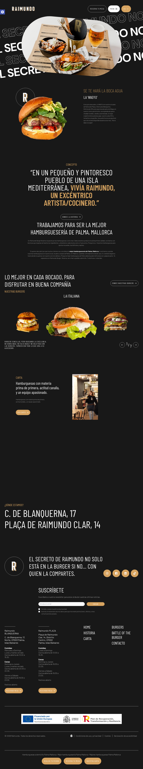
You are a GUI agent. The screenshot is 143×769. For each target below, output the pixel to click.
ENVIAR (95, 604)
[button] (122, 345)
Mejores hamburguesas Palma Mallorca (105, 754)
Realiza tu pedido (51, 761)
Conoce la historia (71, 217)
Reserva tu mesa (97, 9)
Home (87, 627)
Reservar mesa (13, 690)
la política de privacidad (59, 609)
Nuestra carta (93, 761)
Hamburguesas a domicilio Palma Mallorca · (40, 754)
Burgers (118, 627)
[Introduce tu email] (61, 604)
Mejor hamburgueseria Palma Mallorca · (73, 754)
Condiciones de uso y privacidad (88, 736)
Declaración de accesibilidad (125, 736)
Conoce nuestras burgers (124, 283)
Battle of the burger (121, 635)
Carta (87, 638)
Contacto (118, 643)
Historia (89, 633)
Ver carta (23, 412)
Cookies (107, 736)
